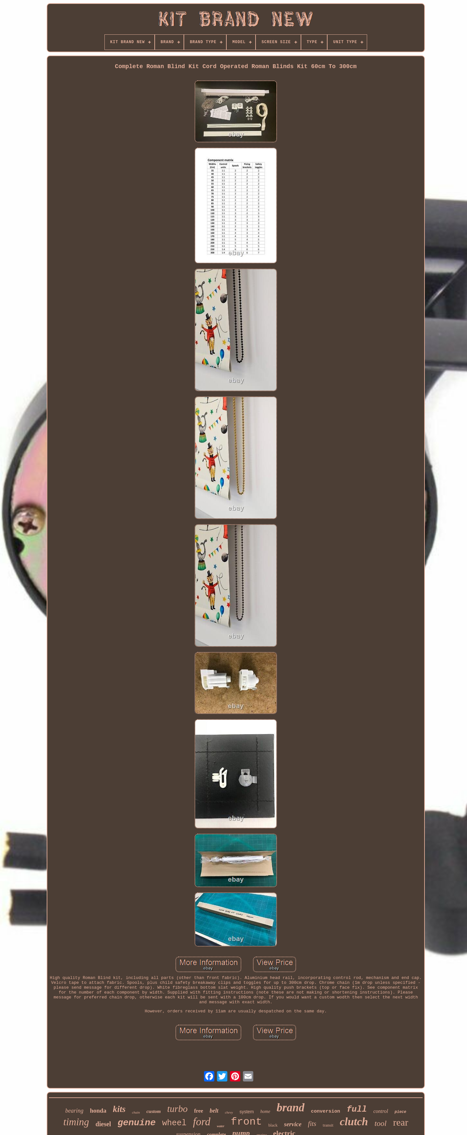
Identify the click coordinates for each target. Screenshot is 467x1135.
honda (98, 1110)
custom (153, 1111)
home (265, 1111)
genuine (136, 1123)
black (273, 1125)
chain (136, 1112)
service (293, 1124)
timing (76, 1122)
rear (400, 1122)
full (357, 1109)
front (246, 1122)
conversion (325, 1111)
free (198, 1111)
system (246, 1111)
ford (201, 1122)
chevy (229, 1112)
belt (214, 1110)
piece (400, 1112)
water (220, 1126)
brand (291, 1107)
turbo (177, 1109)
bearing (74, 1110)
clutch (354, 1122)
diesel (103, 1124)
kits (119, 1109)
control (380, 1111)
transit (328, 1125)
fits (312, 1124)
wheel (174, 1123)
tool (381, 1123)
